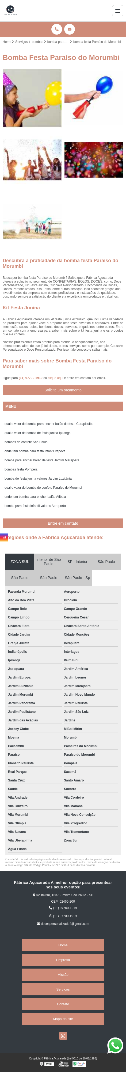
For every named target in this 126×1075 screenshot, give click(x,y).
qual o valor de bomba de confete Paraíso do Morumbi (43, 488)
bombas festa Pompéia (21, 469)
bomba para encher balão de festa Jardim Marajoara (42, 460)
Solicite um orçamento (63, 390)
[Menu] (117, 10)
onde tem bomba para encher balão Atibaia (35, 497)
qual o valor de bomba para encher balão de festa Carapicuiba (49, 424)
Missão (63, 975)
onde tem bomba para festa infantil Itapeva (35, 451)
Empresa (63, 960)
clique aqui (55, 378)
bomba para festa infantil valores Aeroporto (35, 506)
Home (63, 945)
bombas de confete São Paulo (26, 442)
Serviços (63, 989)
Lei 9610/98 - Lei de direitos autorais (73, 865)
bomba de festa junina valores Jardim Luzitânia (38, 478)
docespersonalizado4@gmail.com (63, 924)
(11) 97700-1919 (31, 378)
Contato (63, 1004)
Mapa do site (63, 1019)
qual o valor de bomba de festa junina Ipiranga (38, 433)
